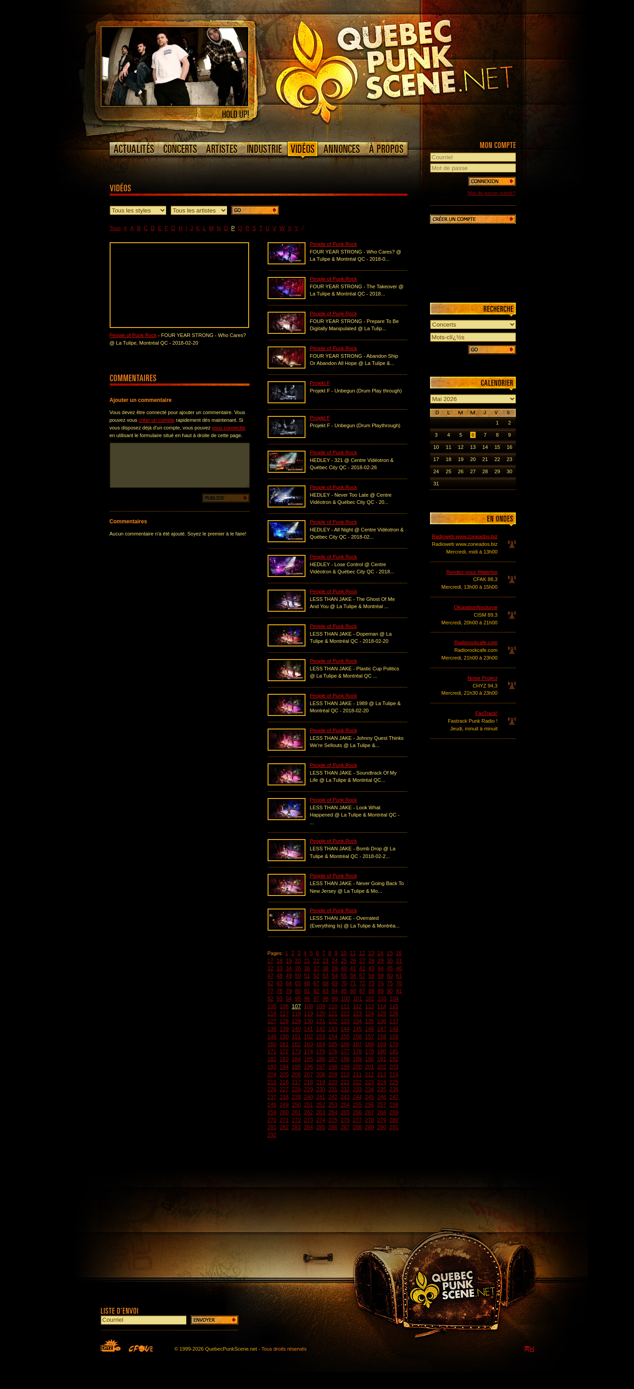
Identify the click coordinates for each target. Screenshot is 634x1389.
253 (333, 1105)
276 (345, 1120)
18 (279, 961)
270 (272, 1120)
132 (333, 1021)
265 (345, 1112)
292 (272, 1135)
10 (344, 953)
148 (393, 1029)
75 (390, 983)
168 (369, 1044)
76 (399, 983)
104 (394, 999)
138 (272, 1029)
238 (284, 1097)
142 (320, 1029)
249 (284, 1105)
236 (393, 1089)
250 (296, 1105)
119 (308, 1014)
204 (272, 1074)
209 (333, 1074)
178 (357, 1051)
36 (307, 968)
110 (333, 1006)
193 (272, 1067)
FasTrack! (486, 713)
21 (307, 961)
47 (270, 976)
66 (307, 983)
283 (296, 1127)
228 (296, 1089)
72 (362, 983)
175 (320, 1051)
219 (320, 1082)
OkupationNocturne (475, 607)
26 (353, 961)
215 (272, 1082)
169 (381, 1044)
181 (393, 1051)
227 (284, 1089)
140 (296, 1029)
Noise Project (482, 678)
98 (326, 999)
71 (353, 983)
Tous (115, 228)
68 (326, 983)
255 (357, 1105)
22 (316, 961)
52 (316, 976)
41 (353, 968)
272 (296, 1120)
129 (296, 1021)
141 (308, 1029)
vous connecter (229, 427)
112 (357, 1006)
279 (381, 1120)
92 (270, 999)
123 (357, 1014)
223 (369, 1082)
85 (344, 991)
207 (308, 1074)
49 (289, 976)
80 (298, 991)
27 (362, 961)
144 (345, 1029)
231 (333, 1089)
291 (393, 1127)
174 (308, 1051)
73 (371, 983)
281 (272, 1127)
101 (357, 999)
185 (308, 1059)
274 (320, 1120)
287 (345, 1127)
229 (308, 1089)
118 (296, 1014)
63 (279, 983)
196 (308, 1067)
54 (335, 976)
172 (284, 1051)
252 (320, 1105)
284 (308, 1127)
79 (289, 991)
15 (390, 953)
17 (270, 961)
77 (270, 991)
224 (381, 1082)
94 (289, 999)
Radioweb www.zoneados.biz (465, 536)
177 (345, 1051)
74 (381, 983)
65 (298, 983)
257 (381, 1105)
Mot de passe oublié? (491, 193)
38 (326, 968)
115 (393, 1006)
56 (353, 976)
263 (320, 1112)
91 (399, 991)
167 (357, 1044)
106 (284, 1006)
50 (298, 976)
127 (272, 1021)
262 (308, 1112)
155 (345, 1037)
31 (399, 961)
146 (369, 1029)
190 (369, 1059)
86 (353, 991)
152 (308, 1037)
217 (296, 1082)
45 (390, 968)
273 (308, 1120)
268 (381, 1112)
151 (296, 1037)
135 (369, 1021)
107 (296, 1006)
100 (345, 999)
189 (357, 1059)
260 (284, 1112)
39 (335, 968)
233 (357, 1089)
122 (345, 1014)
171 (272, 1051)
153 (320, 1037)
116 (272, 1014)
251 (308, 1105)
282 (284, 1127)
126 (393, 1014)
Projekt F (320, 383)
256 (369, 1105)
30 (390, 961)
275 (333, 1120)
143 (333, 1029)
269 (393, 1112)
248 (272, 1105)
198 (333, 1067)
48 (279, 976)
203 (393, 1067)
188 (345, 1059)
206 (296, 1074)
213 (381, 1074)
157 (369, 1037)
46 (399, 968)
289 (369, 1127)
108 (308, 1006)
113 (369, 1006)
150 (284, 1037)
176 (333, 1051)
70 (344, 983)
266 (357, 1112)
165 (333, 1044)
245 (369, 1097)
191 (381, 1059)
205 (284, 1074)
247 (393, 1097)
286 (333, 1127)
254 (345, 1105)
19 (289, 961)
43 (371, 968)
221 (345, 1082)
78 (279, 991)
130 (308, 1021)
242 (333, 1097)
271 (284, 1120)
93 (279, 999)
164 (320, 1044)
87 (362, 991)
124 (369, 1014)
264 (333, 1112)
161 (284, 1044)
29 (381, 961)
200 (357, 1067)
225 (393, 1082)
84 (335, 991)
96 (307, 999)
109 (320, 1006)
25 (344, 961)
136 (381, 1021)
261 (296, 1112)
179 (369, 1051)
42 (362, 968)
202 (381, 1067)
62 (270, 983)
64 (289, 983)
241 (320, 1097)
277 (357, 1120)
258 (393, 1105)
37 (316, 968)
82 (316, 991)
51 (307, 976)
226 (272, 1089)
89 (381, 991)
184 (296, 1059)
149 (272, 1037)
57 (362, 976)
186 (320, 1059)
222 (357, 1082)
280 (393, 1120)
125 (381, 1014)
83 (326, 991)
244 (357, 1097)
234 (369, 1089)
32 (270, 968)
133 (345, 1021)
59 (381, 976)
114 (381, 1006)
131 (320, 1021)
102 (369, 999)
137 (393, 1021)
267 (369, 1112)
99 (335, 999)
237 (272, 1097)
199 (345, 1067)
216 (284, 1082)
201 (369, 1067)
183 (284, 1059)
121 (333, 1014)
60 (390, 976)
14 (380, 953)
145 (357, 1029)
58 (371, 976)
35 (298, 968)
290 (381, 1127)
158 (381, 1037)
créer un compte (156, 420)
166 (345, 1044)
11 (353, 953)
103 (381, 999)
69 (335, 983)
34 (289, 968)
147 (381, 1029)
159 (393, 1037)
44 (381, 968)
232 (345, 1089)
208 (320, 1074)
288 (357, 1127)
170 (393, 1044)
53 (326, 976)
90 (390, 991)
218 (308, 1082)
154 (333, 1037)
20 (298, 961)
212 (369, 1074)
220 (333, 1082)
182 (272, 1059)
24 (335, 961)
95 (298, 999)
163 (308, 1044)
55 (344, 976)
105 (272, 1006)
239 (296, 1097)
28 (371, 961)
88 (371, 991)
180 (381, 1051)
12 (362, 953)
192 (393, 1059)
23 (326, 961)
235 (381, 1089)
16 (399, 953)
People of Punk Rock (133, 335)
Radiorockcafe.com (476, 642)
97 (316, 999)
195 (296, 1067)
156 (357, 1037)
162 (296, 1044)
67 (316, 983)
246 (381, 1097)
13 (371, 953)
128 (284, 1021)
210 (345, 1074)
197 (320, 1067)
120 (320, 1014)
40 (344, 968)
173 (296, 1051)
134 (357, 1021)
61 (399, 976)
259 (272, 1112)
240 (308, 1097)
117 (284, 1014)
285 (320, 1127)
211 (357, 1074)
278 (369, 1120)
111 (345, 1006)
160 (272, 1044)
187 (333, 1059)
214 (393, 1074)
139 (284, 1029)
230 (320, 1089)
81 (307, 991)
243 (345, 1097)
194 (284, 1067)
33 (279, 968)
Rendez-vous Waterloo (471, 572)
